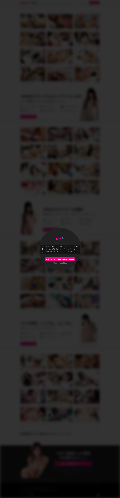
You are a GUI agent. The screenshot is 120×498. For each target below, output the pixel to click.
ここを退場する (63, 263)
